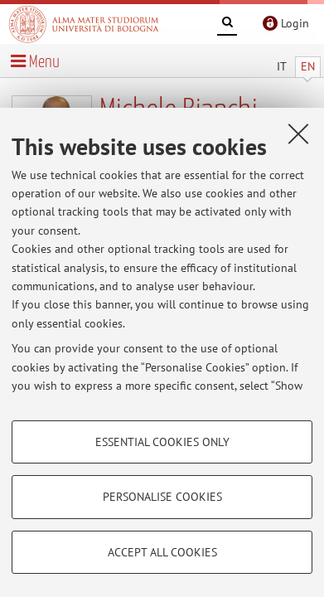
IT (282, 66)
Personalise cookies (162, 496)
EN (308, 66)
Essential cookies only (162, 441)
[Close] (298, 133)
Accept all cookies (162, 552)
